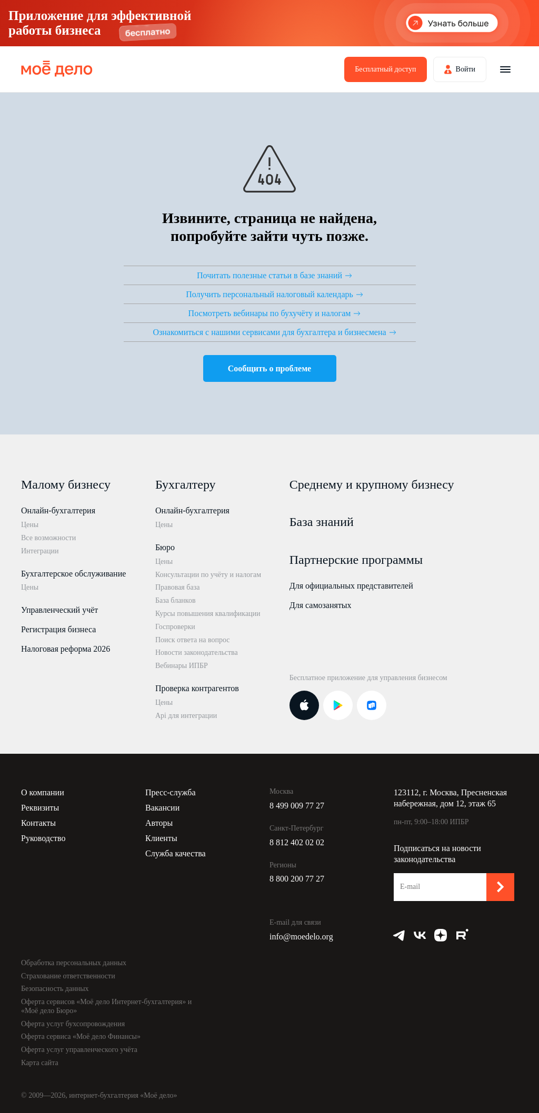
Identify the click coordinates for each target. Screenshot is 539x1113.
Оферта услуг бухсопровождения (73, 1024)
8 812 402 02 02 (297, 842)
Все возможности (48, 538)
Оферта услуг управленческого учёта (79, 1050)
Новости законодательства (196, 652)
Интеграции (39, 551)
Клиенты (161, 838)
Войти (465, 69)
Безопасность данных (55, 989)
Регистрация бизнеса (58, 629)
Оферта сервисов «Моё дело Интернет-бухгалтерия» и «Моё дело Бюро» (106, 1006)
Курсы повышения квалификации (208, 614)
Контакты (38, 822)
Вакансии (162, 807)
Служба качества (175, 853)
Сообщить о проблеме (269, 368)
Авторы (159, 822)
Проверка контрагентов (197, 688)
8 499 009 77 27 (297, 805)
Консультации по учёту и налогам (208, 575)
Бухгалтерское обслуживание (73, 573)
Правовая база (177, 587)
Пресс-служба (170, 792)
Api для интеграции (186, 716)
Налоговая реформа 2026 (65, 648)
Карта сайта (39, 1063)
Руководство (43, 838)
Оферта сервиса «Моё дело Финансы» (81, 1036)
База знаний (322, 522)
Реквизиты (40, 807)
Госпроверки (175, 627)
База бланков (175, 600)
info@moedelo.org (301, 936)
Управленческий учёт (59, 609)
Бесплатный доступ (385, 69)
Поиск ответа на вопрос (192, 640)
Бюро (165, 547)
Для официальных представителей (351, 585)
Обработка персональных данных (73, 963)
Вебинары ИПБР (181, 666)
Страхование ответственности (68, 976)
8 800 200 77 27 (297, 878)
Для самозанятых (321, 605)
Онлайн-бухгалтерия (58, 510)
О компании (42, 792)
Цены (29, 525)
